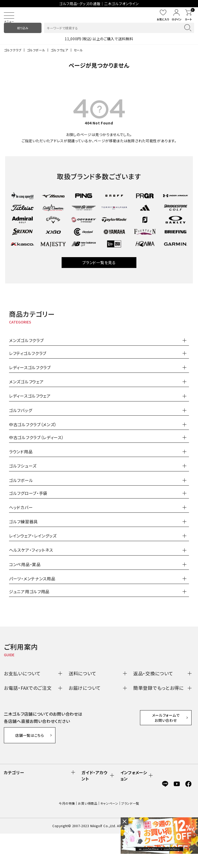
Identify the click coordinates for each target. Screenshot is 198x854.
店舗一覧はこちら (29, 735)
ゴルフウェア (59, 50)
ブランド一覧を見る (99, 262)
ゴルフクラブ (12, 50)
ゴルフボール (36, 50)
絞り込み (22, 28)
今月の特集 (67, 823)
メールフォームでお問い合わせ (166, 756)
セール (78, 50)
